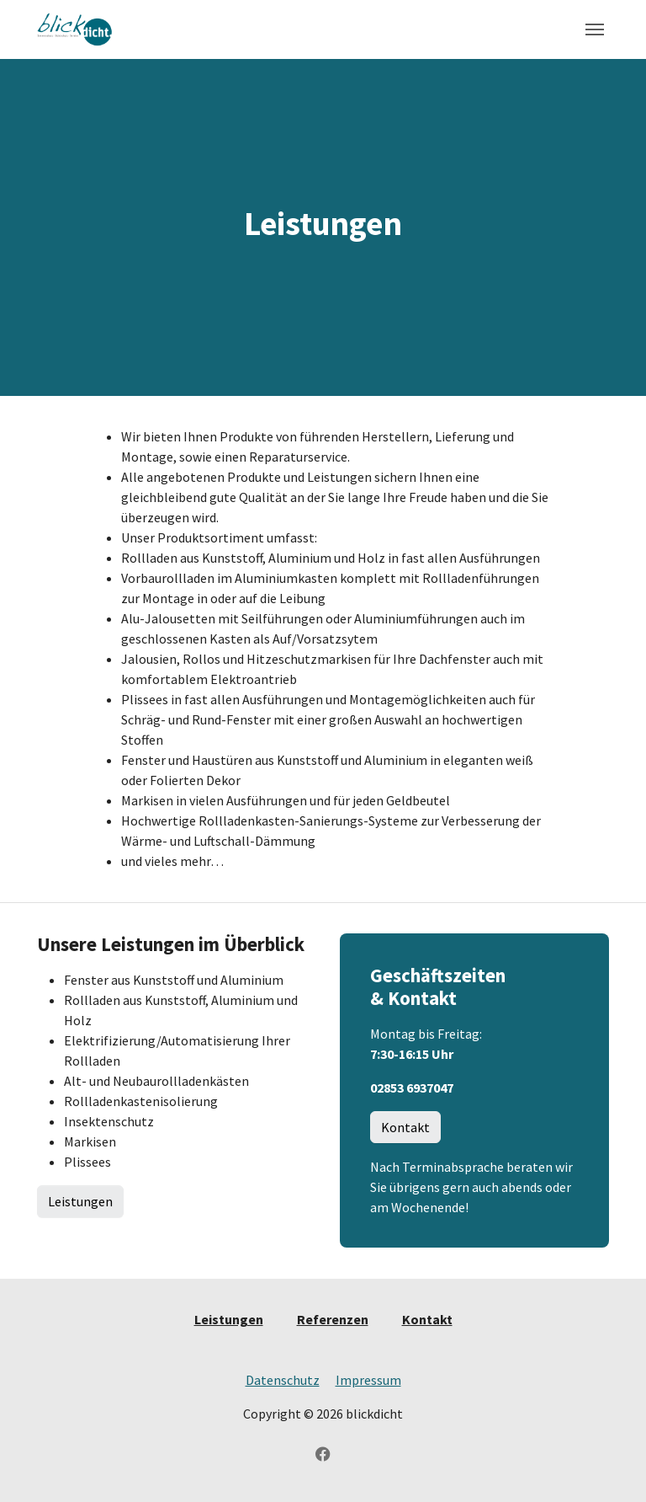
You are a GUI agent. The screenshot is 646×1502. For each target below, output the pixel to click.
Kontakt (405, 1127)
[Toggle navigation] (594, 29)
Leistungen (80, 1201)
